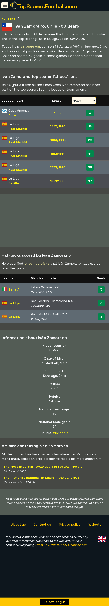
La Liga (14, 316)
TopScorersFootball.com (47, 6)
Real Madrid (17, 129)
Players (9, 18)
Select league (55, 602)
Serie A (13, 302)
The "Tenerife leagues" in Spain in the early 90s (41, 490)
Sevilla (13, 183)
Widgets (94, 537)
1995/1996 (57, 126)
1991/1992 (57, 181)
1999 (57, 113)
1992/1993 (57, 167)
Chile (12, 115)
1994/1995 (58, 140)
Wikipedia (60, 446)
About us (18, 537)
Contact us (42, 537)
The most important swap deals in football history (43, 479)
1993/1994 (58, 154)
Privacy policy (70, 537)
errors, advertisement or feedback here (61, 558)
